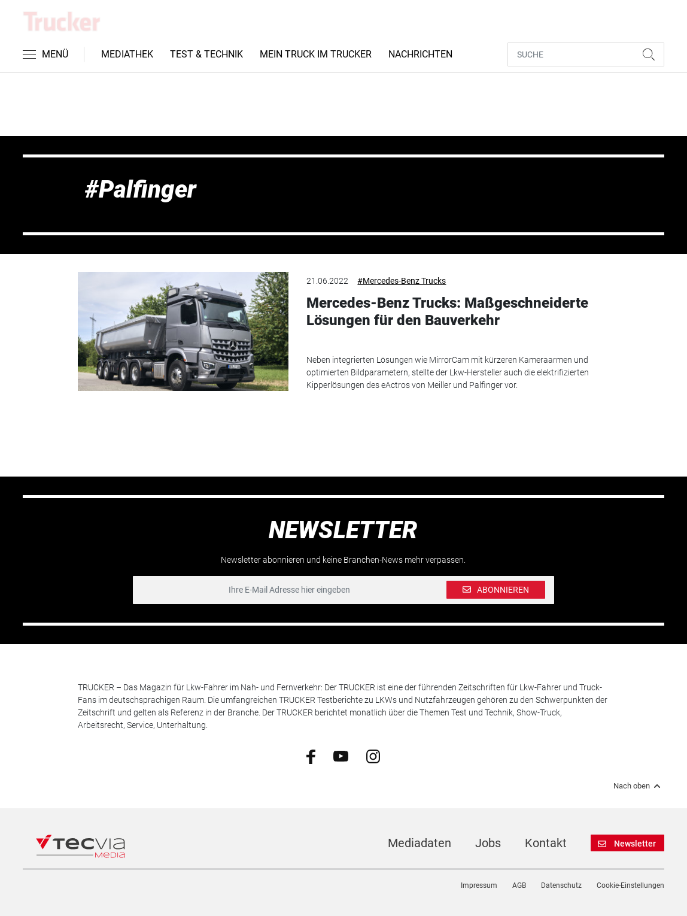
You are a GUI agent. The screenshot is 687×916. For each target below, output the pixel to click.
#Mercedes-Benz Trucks (401, 281)
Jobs (488, 843)
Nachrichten (420, 54)
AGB (519, 885)
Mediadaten (419, 843)
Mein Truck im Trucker (316, 54)
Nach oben (638, 786)
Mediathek (127, 54)
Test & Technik (206, 54)
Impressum (479, 885)
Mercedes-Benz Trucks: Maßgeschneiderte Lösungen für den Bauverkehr (447, 312)
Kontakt (546, 843)
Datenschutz (561, 885)
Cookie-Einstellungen (630, 885)
